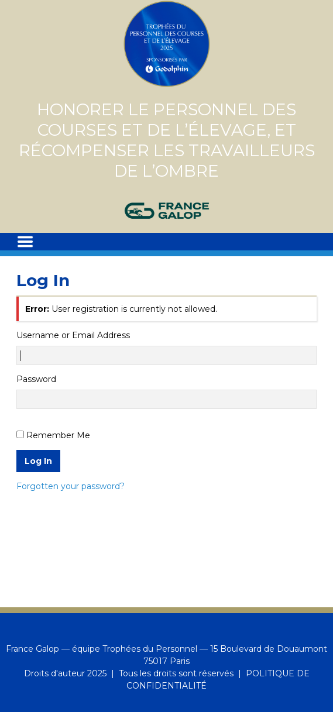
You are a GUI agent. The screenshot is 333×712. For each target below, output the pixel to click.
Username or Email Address (73, 335)
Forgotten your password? (70, 486)
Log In (38, 461)
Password (36, 379)
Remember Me (58, 435)
